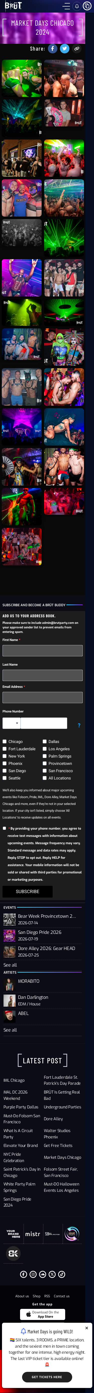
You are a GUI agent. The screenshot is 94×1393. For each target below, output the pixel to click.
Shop (41, 1319)
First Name (10, 677)
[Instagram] (37, 1297)
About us (27, 1319)
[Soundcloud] (47, 1297)
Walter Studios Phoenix (69, 1168)
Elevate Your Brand (21, 1177)
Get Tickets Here (47, 1377)
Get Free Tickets (62, 1177)
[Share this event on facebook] (61, 39)
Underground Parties (67, 1144)
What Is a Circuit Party (24, 1168)
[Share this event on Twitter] (73, 39)
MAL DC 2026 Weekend (24, 1133)
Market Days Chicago (67, 1185)
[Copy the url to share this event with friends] (85, 39)
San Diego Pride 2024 (23, 1224)
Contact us (66, 1319)
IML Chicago (14, 1118)
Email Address (13, 724)
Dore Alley (57, 1156)
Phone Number (13, 749)
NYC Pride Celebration (23, 1185)
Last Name (10, 702)
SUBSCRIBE (28, 921)
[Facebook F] (28, 1297)
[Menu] (66, 6)
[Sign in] (76, 6)
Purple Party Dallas (21, 1144)
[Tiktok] (66, 1297)
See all (10, 999)
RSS (52, 1319)
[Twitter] (56, 1297)
